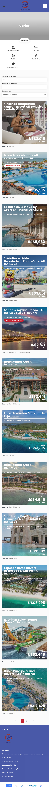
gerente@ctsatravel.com (11, 761)
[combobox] (24, 87)
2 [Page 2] (26, 721)
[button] (24, 95)
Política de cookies (7, 772)
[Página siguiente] (29, 721)
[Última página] (33, 721)
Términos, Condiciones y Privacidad (13, 769)
